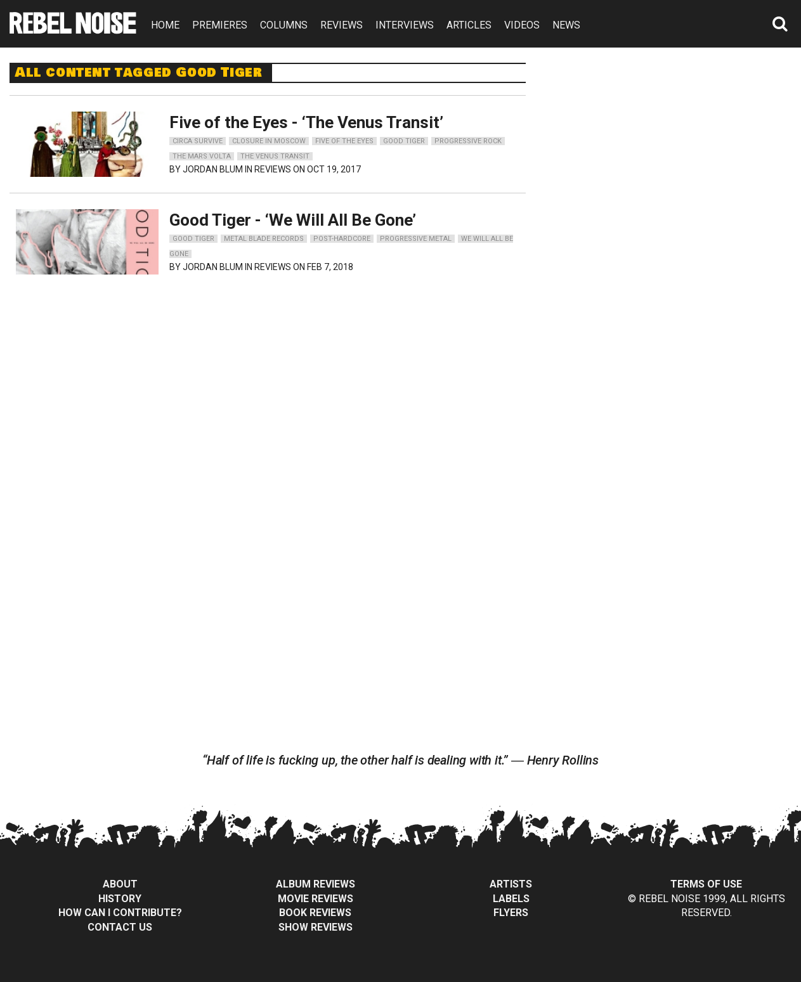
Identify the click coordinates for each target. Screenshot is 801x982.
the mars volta (202, 156)
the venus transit (274, 156)
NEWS (566, 25)
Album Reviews (315, 884)
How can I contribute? (120, 913)
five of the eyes (344, 141)
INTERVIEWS (404, 25)
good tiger (404, 141)
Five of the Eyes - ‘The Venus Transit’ (306, 122)
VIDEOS (522, 25)
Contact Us (120, 927)
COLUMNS (284, 25)
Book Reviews (315, 913)
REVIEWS (341, 25)
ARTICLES (469, 25)
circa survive (198, 141)
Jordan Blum (213, 169)
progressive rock (468, 141)
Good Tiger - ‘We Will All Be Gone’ (292, 219)
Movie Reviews (315, 899)
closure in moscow (269, 141)
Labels (511, 899)
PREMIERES (219, 25)
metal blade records (264, 239)
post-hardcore (341, 239)
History (119, 899)
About (120, 884)
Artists (511, 884)
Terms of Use (706, 884)
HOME (165, 25)
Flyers (510, 913)
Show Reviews (315, 927)
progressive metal (416, 239)
